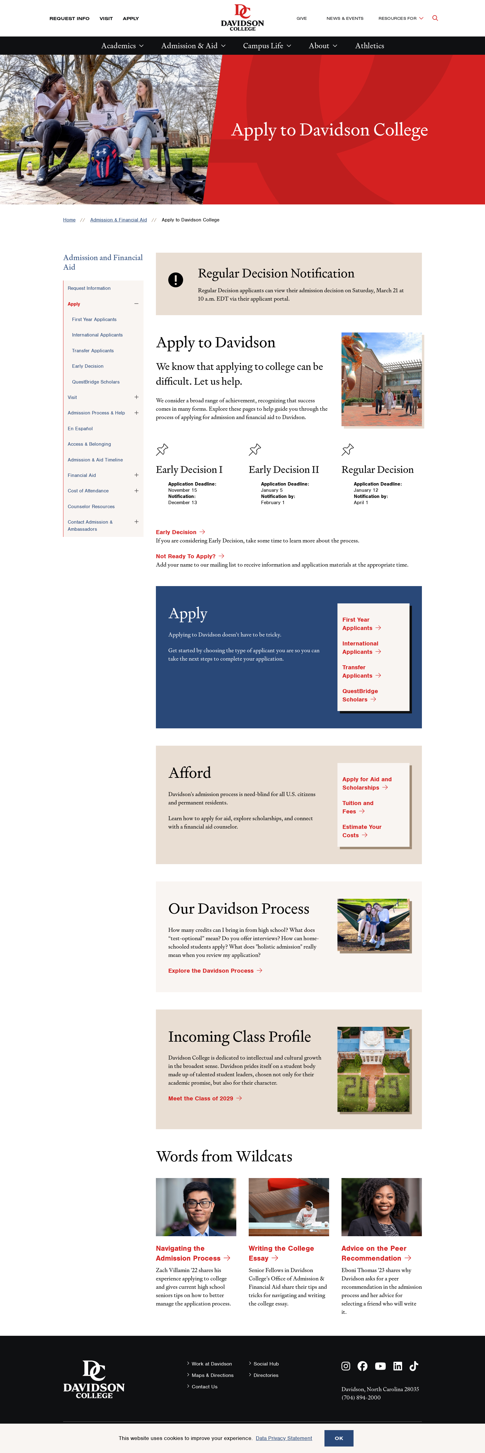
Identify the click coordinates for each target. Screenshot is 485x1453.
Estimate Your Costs (362, 831)
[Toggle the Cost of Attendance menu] (136, 490)
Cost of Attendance (88, 491)
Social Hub (266, 1364)
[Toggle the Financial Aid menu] (136, 475)
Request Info (69, 18)
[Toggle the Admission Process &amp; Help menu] (136, 412)
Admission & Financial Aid (118, 220)
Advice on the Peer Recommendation (373, 1253)
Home (69, 220)
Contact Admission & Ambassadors (90, 525)
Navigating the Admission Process (188, 1253)
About (319, 45)
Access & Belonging (89, 444)
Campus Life (263, 45)
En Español (80, 429)
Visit (106, 18)
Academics (118, 45)
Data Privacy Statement (284, 1438)
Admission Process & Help (96, 413)
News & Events (345, 18)
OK (339, 1438)
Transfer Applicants (93, 351)
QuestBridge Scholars (96, 382)
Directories (266, 1375)
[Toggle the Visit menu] (136, 397)
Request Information (89, 288)
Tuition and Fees (358, 807)
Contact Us (204, 1386)
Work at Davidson (212, 1364)
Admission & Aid (189, 45)
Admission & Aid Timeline (95, 460)
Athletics (369, 45)
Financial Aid (82, 475)
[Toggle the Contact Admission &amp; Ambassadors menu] (136, 521)
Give (302, 18)
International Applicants (97, 335)
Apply (131, 18)
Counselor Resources (91, 507)
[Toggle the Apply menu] (136, 303)
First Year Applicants (94, 319)
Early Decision (88, 366)
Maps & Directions (213, 1375)
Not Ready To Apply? (186, 556)
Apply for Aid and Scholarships (367, 783)
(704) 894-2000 (361, 1397)
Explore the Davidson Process (211, 971)
